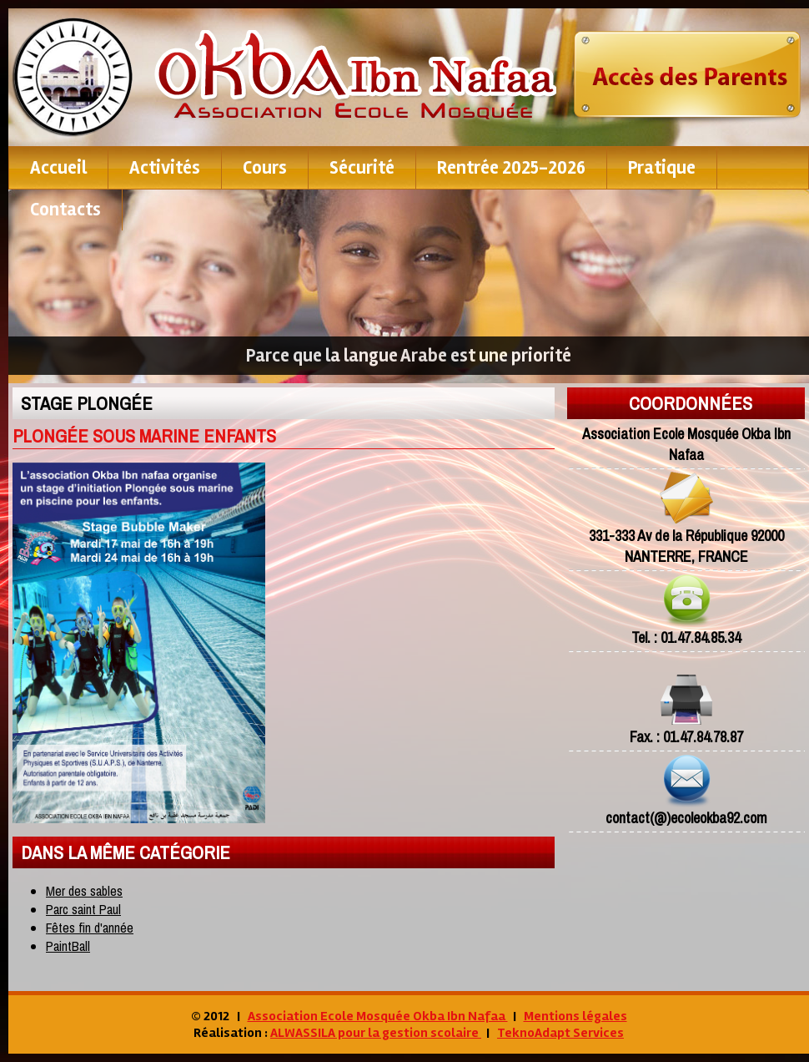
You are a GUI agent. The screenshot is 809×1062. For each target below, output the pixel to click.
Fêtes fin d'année (89, 927)
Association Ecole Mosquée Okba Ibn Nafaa (378, 1016)
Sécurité (361, 168)
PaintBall (68, 946)
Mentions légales (575, 1016)
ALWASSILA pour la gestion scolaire (375, 1032)
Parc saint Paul (83, 909)
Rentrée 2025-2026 (511, 168)
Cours (265, 168)
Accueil (58, 168)
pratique (662, 168)
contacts (65, 209)
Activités (164, 168)
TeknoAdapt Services (560, 1032)
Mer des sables (84, 891)
